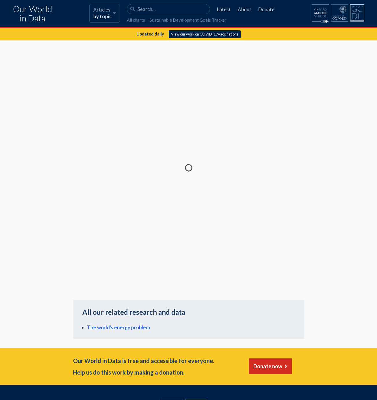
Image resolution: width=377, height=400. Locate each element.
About (244, 9)
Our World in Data (32, 14)
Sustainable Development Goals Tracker (188, 20)
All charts (136, 20)
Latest (224, 9)
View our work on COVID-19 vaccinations (204, 34)
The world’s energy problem (118, 327)
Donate (266, 9)
